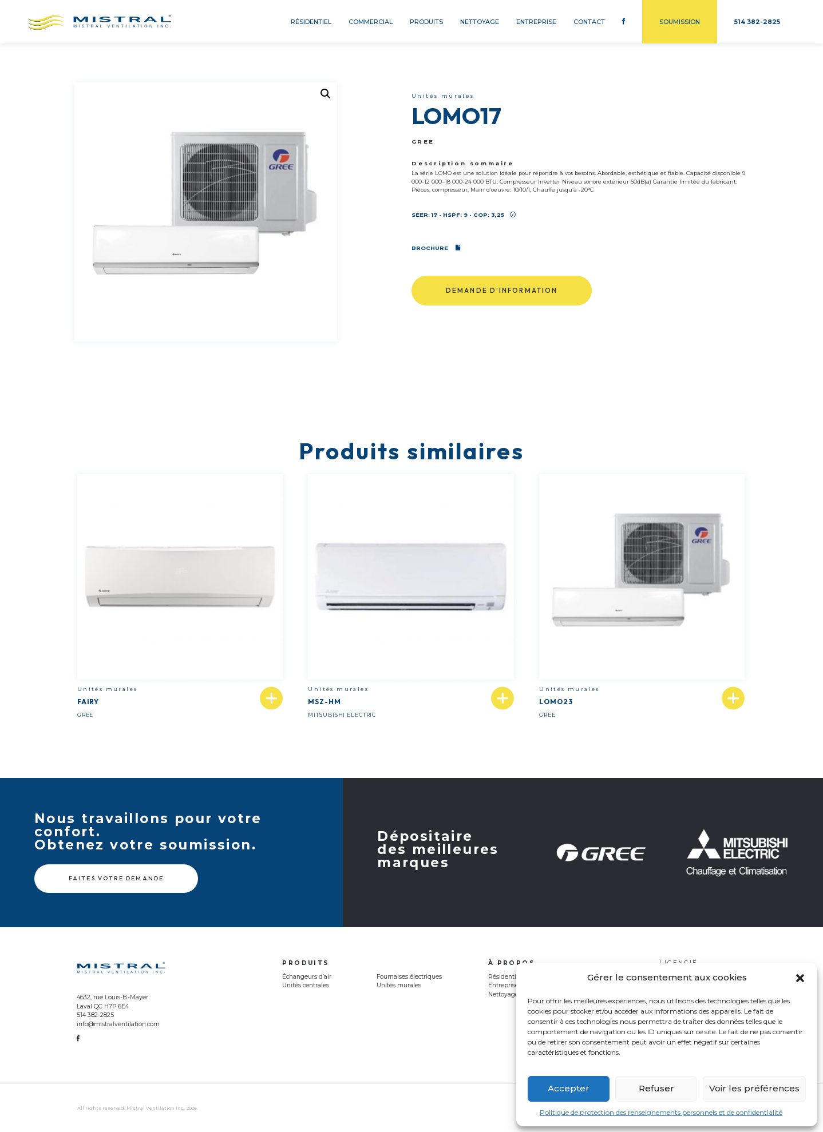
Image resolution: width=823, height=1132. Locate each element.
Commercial (371, 22)
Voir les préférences (754, 1088)
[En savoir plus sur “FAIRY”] (271, 698)
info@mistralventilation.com (118, 1024)
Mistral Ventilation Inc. (155, 1108)
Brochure (436, 248)
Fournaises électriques (409, 976)
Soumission (679, 22)
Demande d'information (501, 290)
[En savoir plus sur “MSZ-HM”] (502, 698)
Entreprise (536, 22)
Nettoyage (479, 22)
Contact (589, 22)
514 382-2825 (95, 1015)
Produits (426, 22)
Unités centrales (305, 985)
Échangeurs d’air (306, 976)
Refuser (656, 1088)
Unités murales (399, 985)
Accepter (568, 1088)
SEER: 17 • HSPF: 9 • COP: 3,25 (464, 215)
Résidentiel (311, 22)
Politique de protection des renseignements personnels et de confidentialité (661, 1112)
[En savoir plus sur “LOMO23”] (733, 698)
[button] (800, 978)
